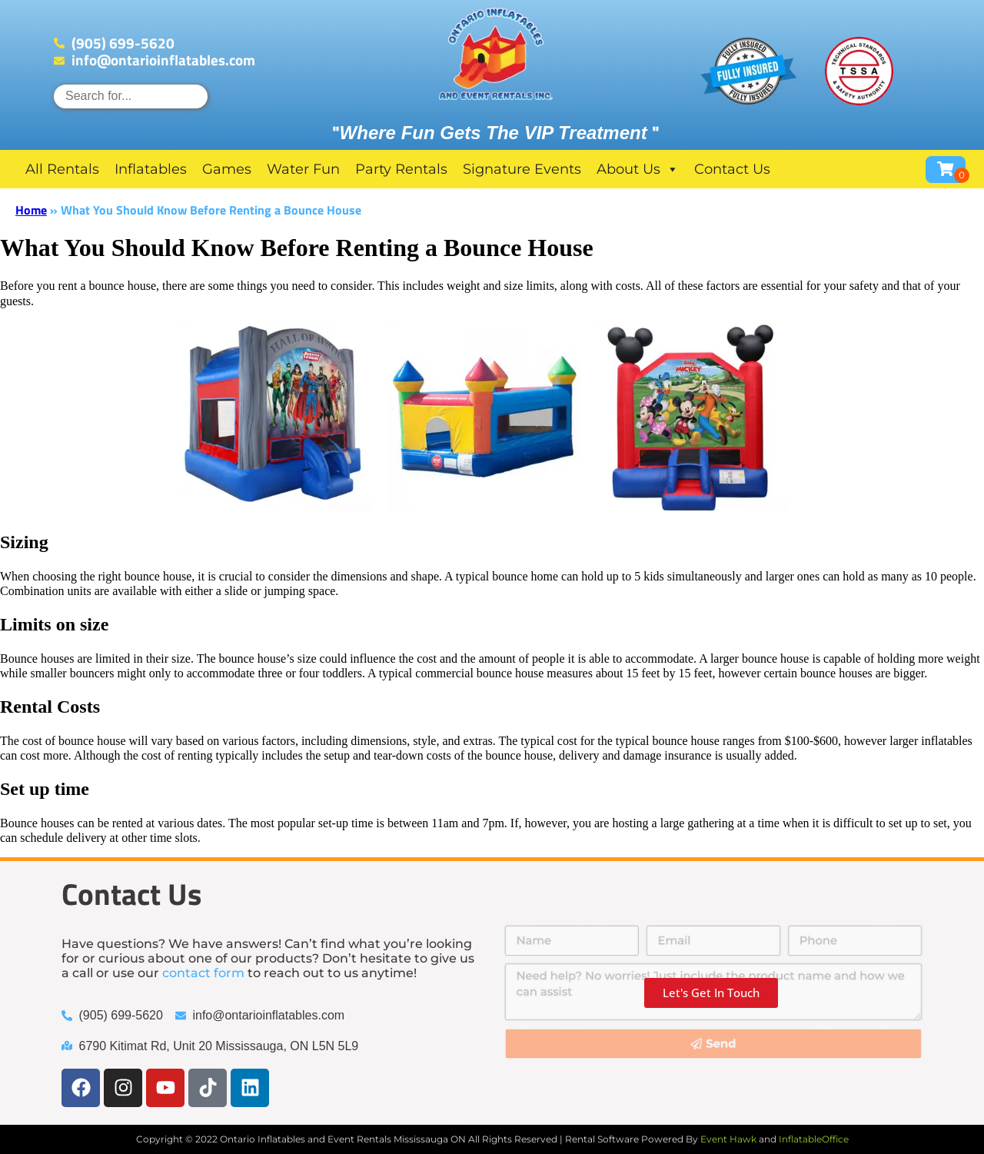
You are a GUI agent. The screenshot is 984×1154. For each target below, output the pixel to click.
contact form (203, 973)
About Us (638, 169)
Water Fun (303, 169)
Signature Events (522, 169)
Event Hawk (728, 1139)
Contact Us (732, 169)
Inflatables (151, 169)
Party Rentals (401, 169)
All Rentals (62, 169)
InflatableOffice (814, 1139)
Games (226, 169)
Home (31, 210)
